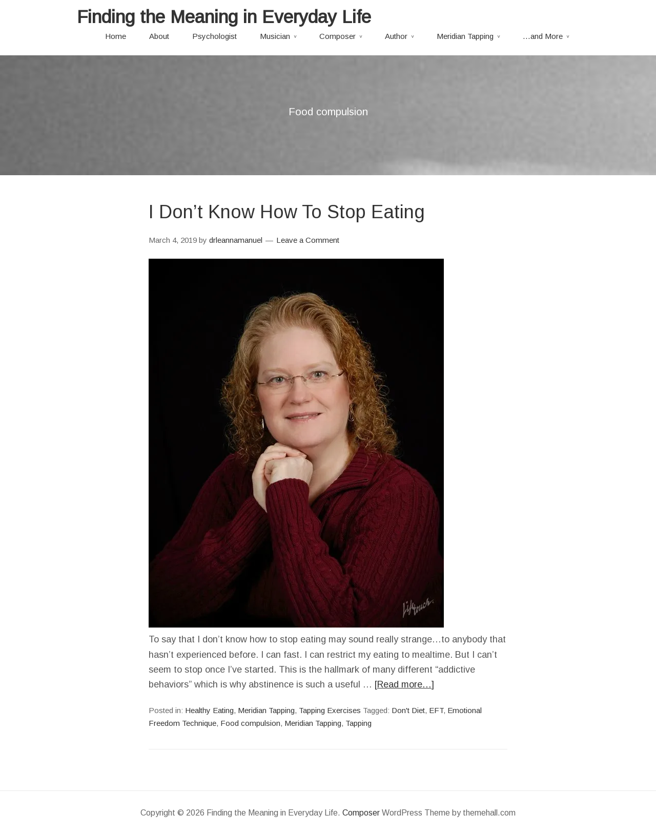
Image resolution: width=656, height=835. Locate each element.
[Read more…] (404, 684)
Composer (337, 36)
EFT (436, 710)
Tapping (358, 723)
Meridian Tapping (465, 36)
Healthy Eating (209, 710)
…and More (543, 36)
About (159, 36)
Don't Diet (408, 710)
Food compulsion (250, 723)
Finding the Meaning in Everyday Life (224, 17)
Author (396, 36)
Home (115, 36)
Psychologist (214, 36)
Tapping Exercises (330, 710)
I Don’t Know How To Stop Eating (287, 211)
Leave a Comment (307, 240)
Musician (275, 36)
